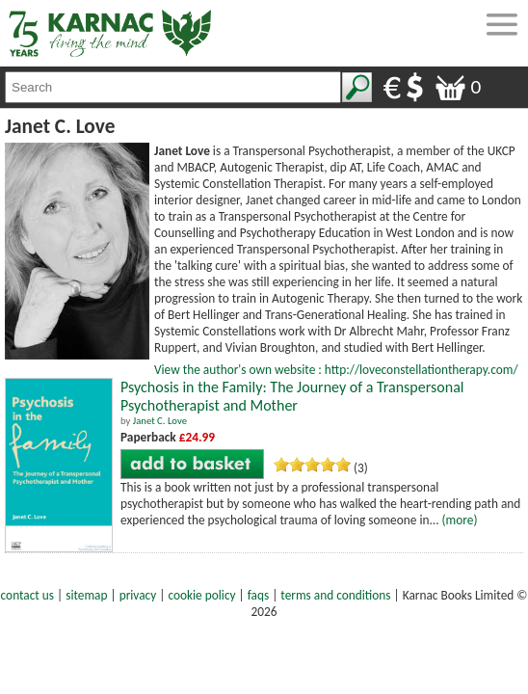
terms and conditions (335, 595)
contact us (27, 595)
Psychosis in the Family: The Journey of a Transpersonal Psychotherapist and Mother (291, 396)
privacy (138, 595)
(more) (460, 520)
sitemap (86, 595)
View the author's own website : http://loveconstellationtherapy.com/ (336, 369)
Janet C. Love (160, 420)
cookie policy (201, 595)
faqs (258, 595)
